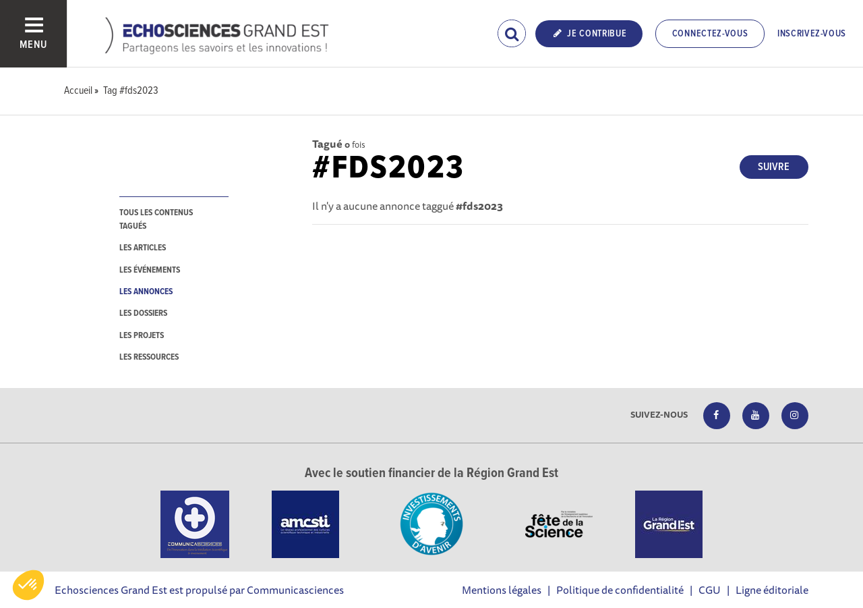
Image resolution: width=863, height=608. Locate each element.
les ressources (149, 357)
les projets (141, 335)
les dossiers (143, 313)
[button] (28, 585)
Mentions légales (501, 590)
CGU (709, 590)
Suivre (774, 167)
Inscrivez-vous (811, 34)
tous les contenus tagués (156, 219)
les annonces (146, 292)
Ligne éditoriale (772, 590)
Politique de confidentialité (620, 590)
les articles (142, 248)
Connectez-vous (710, 34)
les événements (149, 270)
